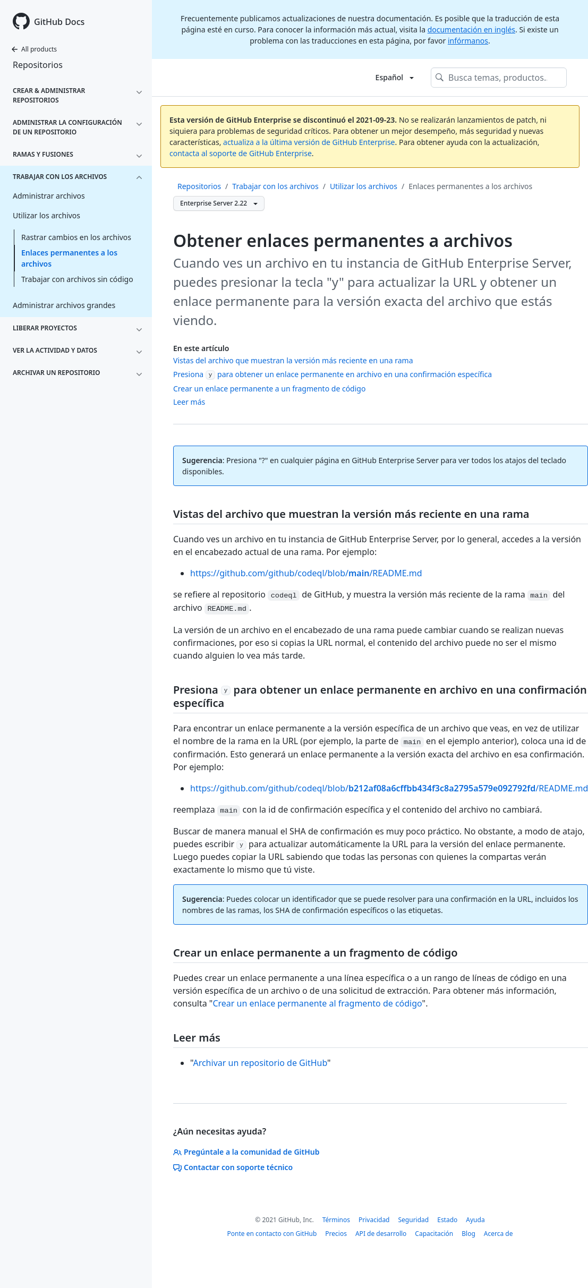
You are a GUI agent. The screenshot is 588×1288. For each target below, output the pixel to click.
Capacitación (434, 1233)
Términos (336, 1219)
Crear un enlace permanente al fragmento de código (317, 1003)
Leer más (189, 402)
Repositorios (38, 65)
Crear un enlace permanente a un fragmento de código (269, 388)
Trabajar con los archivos (275, 186)
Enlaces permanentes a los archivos (69, 258)
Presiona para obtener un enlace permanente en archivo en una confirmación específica (332, 374)
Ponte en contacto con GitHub (272, 1233)
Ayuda (475, 1219)
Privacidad (374, 1219)
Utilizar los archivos (363, 186)
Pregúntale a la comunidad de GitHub (246, 1152)
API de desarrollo (380, 1233)
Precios (336, 1233)
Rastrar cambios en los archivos (76, 237)
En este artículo (201, 348)
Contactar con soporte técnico (233, 1167)
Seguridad (413, 1219)
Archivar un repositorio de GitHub (260, 1063)
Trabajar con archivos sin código (77, 279)
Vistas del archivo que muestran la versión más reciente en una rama (293, 360)
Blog (468, 1233)
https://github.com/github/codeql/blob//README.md (306, 573)
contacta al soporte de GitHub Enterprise (240, 153)
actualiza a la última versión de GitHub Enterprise (309, 142)
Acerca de (498, 1233)
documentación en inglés (471, 29)
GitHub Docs (59, 22)
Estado (447, 1219)
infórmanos (468, 41)
